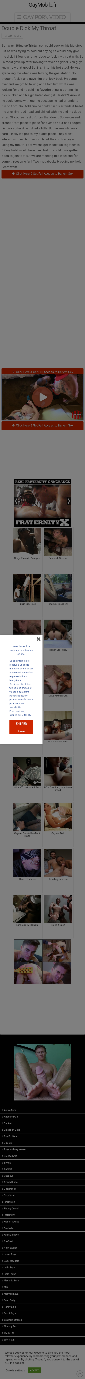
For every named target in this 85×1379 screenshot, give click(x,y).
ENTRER (21, 724)
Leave (21, 731)
